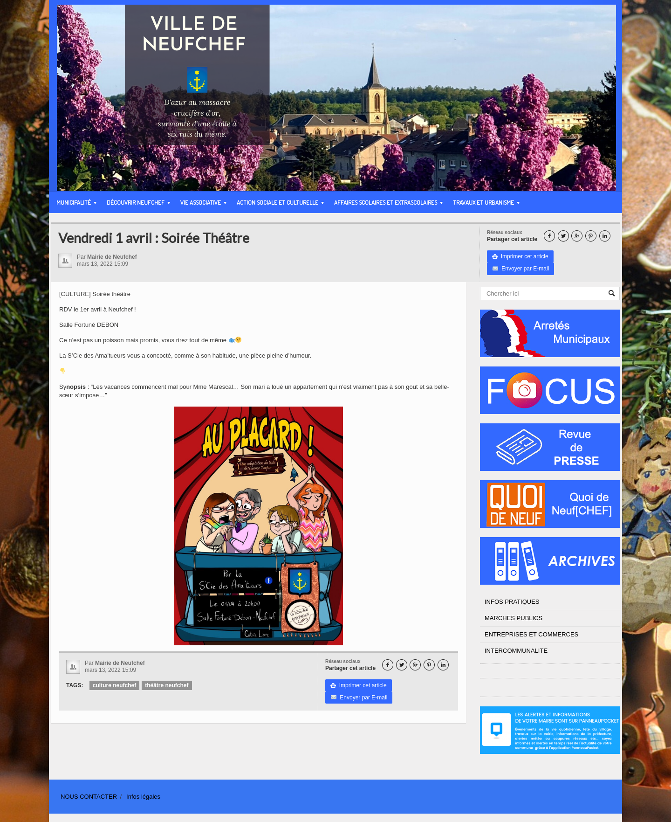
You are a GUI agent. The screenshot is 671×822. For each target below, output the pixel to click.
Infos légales (143, 796)
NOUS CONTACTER (89, 796)
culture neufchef (114, 685)
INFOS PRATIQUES (512, 601)
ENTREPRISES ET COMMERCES (531, 634)
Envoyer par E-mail (520, 268)
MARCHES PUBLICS (513, 618)
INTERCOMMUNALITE (516, 650)
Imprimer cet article (520, 256)
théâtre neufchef (166, 685)
